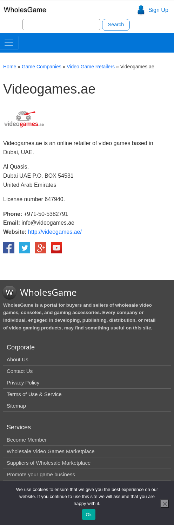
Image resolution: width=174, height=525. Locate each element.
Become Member (27, 440)
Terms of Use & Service (34, 394)
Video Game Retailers (91, 66)
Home (9, 66)
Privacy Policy (23, 383)
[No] (164, 503)
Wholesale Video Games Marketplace (51, 451)
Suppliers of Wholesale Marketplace (49, 463)
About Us (17, 359)
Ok (89, 514)
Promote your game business (41, 474)
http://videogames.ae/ (55, 232)
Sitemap (16, 406)
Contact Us (20, 371)
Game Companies (41, 66)
